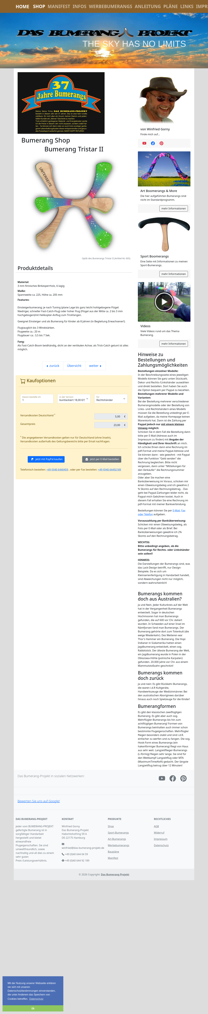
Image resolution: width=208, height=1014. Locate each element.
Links (186, 6)
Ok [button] (32, 1008)
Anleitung (148, 6)
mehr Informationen (173, 208)
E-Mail (176, 510)
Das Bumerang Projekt (115, 874)
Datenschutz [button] (36, 999)
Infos (79, 6)
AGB (156, 826)
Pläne (170, 6)
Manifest (59, 6)
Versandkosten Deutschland (37, 415)
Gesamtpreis (27, 424)
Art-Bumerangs (117, 839)
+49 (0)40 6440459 (57, 469)
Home (22, 6)
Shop (39, 6)
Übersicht (74, 366)
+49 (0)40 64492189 (109, 469)
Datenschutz (161, 845)
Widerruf (159, 832)
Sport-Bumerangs (118, 832)
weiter (95, 366)
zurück (52, 366)
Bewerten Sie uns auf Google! (39, 801)
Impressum (160, 839)
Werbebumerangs (110, 6)
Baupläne (113, 851)
